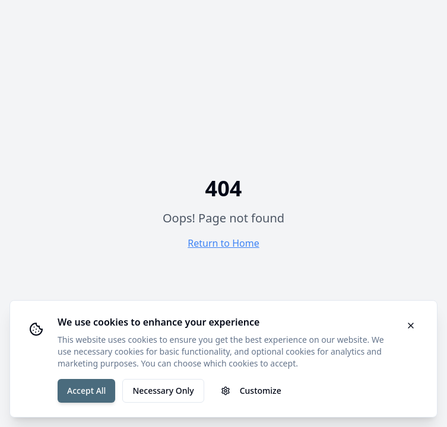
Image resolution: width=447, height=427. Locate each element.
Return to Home (223, 243)
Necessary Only (163, 390)
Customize (251, 390)
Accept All (86, 390)
